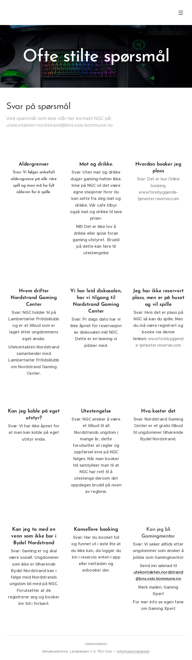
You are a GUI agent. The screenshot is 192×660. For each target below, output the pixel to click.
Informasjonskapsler (133, 651)
